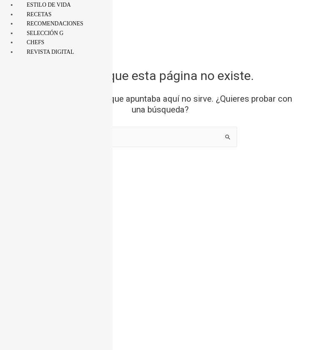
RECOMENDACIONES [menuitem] (55, 23)
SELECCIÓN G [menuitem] (45, 33)
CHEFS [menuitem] (36, 42)
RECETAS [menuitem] (39, 14)
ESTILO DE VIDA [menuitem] (49, 5)
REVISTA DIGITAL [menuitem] (50, 52)
